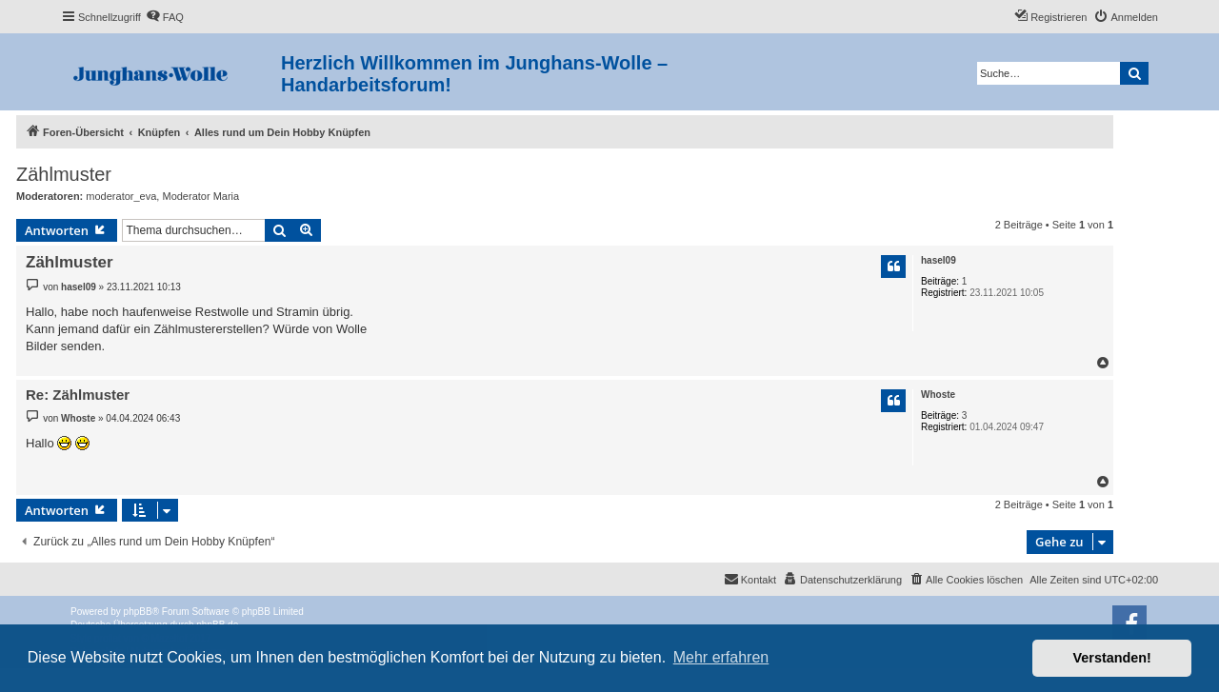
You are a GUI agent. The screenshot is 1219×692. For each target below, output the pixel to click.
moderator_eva (121, 196)
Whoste (938, 394)
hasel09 (938, 260)
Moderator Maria (200, 196)
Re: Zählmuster (78, 394)
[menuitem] (165, 17)
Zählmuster (63, 174)
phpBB (138, 611)
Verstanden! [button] (1112, 657)
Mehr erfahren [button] (721, 657)
